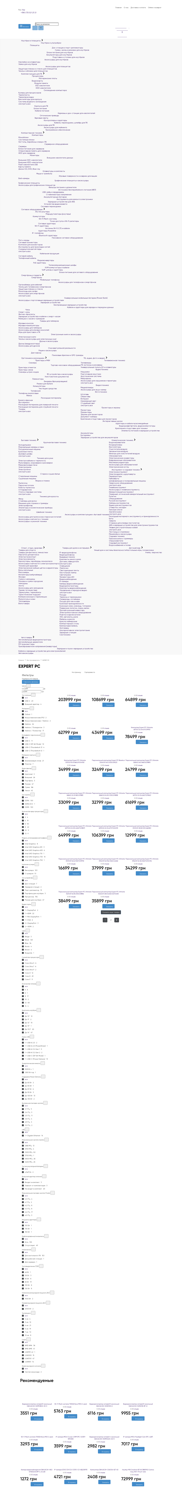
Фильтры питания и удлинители (47, 187)
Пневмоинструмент (117, 487)
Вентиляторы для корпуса (30, 99)
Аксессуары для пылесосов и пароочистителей (39, 517)
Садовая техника (116, 536)
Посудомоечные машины (29, 449)
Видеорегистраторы (69, 586)
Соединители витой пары (29, 249)
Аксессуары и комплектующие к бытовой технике (63, 514)
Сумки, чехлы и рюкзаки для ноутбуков (53, 50)
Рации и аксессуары (37, 350)
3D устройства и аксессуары (45, 374)
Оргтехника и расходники (31, 358)
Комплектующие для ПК (30, 74)
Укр (23, 10)
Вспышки (85, 399)
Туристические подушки (29, 594)
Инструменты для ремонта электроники (55, 199)
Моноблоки (23, 137)
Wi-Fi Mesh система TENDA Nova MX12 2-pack (70, 1404)
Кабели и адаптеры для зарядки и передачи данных (66, 307)
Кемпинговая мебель (69, 626)
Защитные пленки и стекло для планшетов (37, 69)
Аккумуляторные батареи (42, 197)
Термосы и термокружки (70, 597)
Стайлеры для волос (27, 501)
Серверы (22, 146)
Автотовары (25, 637)
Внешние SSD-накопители (30, 160)
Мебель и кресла (67, 619)
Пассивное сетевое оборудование (50, 238)
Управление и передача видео (73, 590)
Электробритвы (25, 505)
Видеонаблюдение (68, 579)
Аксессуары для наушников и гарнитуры (98, 381)
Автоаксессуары (25, 653)
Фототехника (94, 392)
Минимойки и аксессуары (120, 534)
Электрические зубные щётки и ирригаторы (38, 568)
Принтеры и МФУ (34, 360)
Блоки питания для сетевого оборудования (58, 272)
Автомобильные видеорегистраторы (34, 640)
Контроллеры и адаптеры (42, 120)
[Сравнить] (143, 877)
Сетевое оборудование (30, 209)
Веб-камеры (23, 178)
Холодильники (24, 445)
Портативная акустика (91, 374)
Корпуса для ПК (33, 106)
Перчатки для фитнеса (28, 555)
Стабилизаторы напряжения (44, 194)
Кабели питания (33, 111)
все (26, 698)
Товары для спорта (27, 550)
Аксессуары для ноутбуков (43, 60)
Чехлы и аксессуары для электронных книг (37, 339)
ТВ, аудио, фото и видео (93, 358)
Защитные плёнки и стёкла (30, 289)
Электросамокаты (26, 559)
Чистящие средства (37, 388)
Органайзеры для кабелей (30, 285)
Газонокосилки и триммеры (121, 538)
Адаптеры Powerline (37, 231)
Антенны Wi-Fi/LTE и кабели (44, 228)
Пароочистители (26, 485)
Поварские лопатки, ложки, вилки (74, 608)
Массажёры (23, 572)
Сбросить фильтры (30, 682)
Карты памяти (24, 167)
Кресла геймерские (68, 621)
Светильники (65, 575)
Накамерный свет (88, 401)
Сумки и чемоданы (26, 579)
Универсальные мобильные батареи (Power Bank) (63, 298)
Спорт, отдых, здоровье (30, 548)
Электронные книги (27, 337)
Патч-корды (23, 240)
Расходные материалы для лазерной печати (38, 405)
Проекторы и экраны (100, 408)
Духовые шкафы (25, 454)
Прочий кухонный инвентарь (72, 610)
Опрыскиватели (116, 541)
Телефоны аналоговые (28, 393)
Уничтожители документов (43, 377)
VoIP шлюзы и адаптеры (40, 270)
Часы (24, 310)
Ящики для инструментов (120, 505)
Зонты (21, 586)
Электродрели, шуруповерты (122, 474)
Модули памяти (33, 83)
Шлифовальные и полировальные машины (127, 481)
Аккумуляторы (87, 433)
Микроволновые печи (27, 465)
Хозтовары (64, 628)
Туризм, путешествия (27, 590)
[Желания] (141, 877)
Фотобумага (23, 402)
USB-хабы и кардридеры (41, 192)
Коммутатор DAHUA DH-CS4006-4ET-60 (104, 1470)
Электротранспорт (27, 557)
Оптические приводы (38, 115)
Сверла (112, 521)
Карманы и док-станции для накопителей (56, 113)
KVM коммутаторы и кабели (43, 267)
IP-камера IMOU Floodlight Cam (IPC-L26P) (138, 1437)
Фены (20, 499)
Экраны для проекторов (91, 414)
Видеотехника (95, 385)
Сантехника (65, 635)
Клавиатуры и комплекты (41, 171)
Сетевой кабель (25, 256)
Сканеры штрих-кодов (28, 372)
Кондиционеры (115, 445)
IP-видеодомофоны (68, 552)
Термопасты (24, 95)
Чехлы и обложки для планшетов (32, 71)
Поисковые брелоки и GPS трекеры (50, 355)
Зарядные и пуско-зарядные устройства (55, 648)
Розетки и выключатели (70, 615)
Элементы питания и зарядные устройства (120, 431)
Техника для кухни (35, 458)
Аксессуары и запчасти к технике (33, 519)
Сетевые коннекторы (27, 242)
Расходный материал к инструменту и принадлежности (134, 516)
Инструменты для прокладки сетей (34, 247)
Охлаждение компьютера (42, 90)
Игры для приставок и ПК (29, 332)
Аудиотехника (94, 369)
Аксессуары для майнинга (42, 127)
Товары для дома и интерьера (75, 548)
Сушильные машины (27, 478)
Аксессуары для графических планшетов (36, 185)
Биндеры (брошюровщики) (42, 381)
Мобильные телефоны (39, 280)
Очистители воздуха (118, 449)
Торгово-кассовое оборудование (49, 365)
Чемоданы (23, 583)
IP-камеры (64, 581)
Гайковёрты (114, 478)
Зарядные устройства (39, 302)
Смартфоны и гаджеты (30, 275)
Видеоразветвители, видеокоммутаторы (118, 426)
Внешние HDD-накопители (30, 162)
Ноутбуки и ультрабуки (39, 43)
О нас (126, 7)
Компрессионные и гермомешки (32, 597)
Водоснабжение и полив (119, 545)
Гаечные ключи (115, 510)
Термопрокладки (26, 97)
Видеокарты (30, 81)
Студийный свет (88, 403)
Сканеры (27, 363)
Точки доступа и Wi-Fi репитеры (48, 221)
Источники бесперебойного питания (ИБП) (57, 190)
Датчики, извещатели (69, 561)
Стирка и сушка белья (39, 474)
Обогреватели (115, 456)
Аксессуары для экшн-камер (93, 390)
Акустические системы (91, 376)
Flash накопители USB (28, 164)
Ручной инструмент (117, 501)
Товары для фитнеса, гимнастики (33, 552)
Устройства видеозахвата (42, 204)
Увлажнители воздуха (118, 451)
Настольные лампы (68, 572)
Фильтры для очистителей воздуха (124, 453)
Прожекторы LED (67, 577)
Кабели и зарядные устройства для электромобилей (41, 651)
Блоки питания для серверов (31, 149)
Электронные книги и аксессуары (49, 334)
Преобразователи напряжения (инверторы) (37, 646)
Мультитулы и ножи (26, 599)
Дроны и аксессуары (38, 341)
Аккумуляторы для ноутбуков (45, 55)
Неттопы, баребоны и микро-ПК (32, 142)
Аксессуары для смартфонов (31, 293)
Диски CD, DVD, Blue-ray (29, 169)
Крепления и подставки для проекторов (99, 419)
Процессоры (30, 76)
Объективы (85, 396)
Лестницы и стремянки (119, 532)
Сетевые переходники (39, 206)
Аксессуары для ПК (36, 125)
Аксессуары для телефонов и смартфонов (57, 282)
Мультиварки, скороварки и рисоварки (35, 463)
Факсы (25, 395)
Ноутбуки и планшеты (29, 41)
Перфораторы (115, 476)
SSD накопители (34, 85)
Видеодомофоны (67, 555)
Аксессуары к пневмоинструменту (124, 490)
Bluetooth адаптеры (37, 235)
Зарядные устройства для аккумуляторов (99, 437)
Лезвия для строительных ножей (123, 527)
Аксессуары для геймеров (30, 328)
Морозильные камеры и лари (31, 447)
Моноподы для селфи (27, 291)
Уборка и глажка (34, 481)
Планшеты (28, 45)
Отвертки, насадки (117, 507)
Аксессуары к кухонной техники (32, 521)
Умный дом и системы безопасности (93, 550)
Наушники (85, 372)
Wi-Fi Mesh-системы (37, 219)
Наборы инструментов (119, 503)
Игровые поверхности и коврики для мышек (57, 176)
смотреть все (24, 104)
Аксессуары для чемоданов (30, 588)
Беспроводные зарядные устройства (52, 305)
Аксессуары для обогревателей (123, 465)
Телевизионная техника (103, 360)
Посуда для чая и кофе (70, 601)
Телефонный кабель (27, 258)
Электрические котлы (119, 467)
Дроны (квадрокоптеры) (29, 344)
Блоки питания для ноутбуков (45, 52)
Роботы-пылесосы (26, 487)
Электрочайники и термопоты (32, 460)
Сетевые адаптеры (37, 223)
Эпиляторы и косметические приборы (35, 508)
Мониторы (28, 155)
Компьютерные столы (69, 623)
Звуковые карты (33, 118)
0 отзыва (73, 695)
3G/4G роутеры (34, 212)
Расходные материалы (39, 398)
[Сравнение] (116, 22)
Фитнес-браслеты (26, 314)
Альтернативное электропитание (75, 630)
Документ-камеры (89, 417)
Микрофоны (86, 378)
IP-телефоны (31, 233)
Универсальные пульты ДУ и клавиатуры (98, 367)
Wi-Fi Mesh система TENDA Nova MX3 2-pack (37, 1437)
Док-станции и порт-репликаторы (50, 48)
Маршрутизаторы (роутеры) (44, 214)
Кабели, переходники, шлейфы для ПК (53, 123)
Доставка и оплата (138, 7)
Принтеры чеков (25, 370)
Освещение (65, 566)
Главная (118, 7)
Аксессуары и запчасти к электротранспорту (39, 563)
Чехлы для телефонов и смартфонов (34, 287)
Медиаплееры (87, 387)
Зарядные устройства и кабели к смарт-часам (39, 316)
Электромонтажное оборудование (75, 612)
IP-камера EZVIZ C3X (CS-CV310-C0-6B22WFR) (70, 1470)
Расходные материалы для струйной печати (38, 407)
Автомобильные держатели (30, 642)
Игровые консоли (26, 323)
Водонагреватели (117, 442)
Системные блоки (26, 140)
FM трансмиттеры (26, 644)
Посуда (63, 595)
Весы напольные (25, 570)
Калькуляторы (31, 386)
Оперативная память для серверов (34, 151)
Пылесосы (22, 483)
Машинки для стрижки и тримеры (33, 503)
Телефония (29, 391)
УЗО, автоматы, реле (69, 617)
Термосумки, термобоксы (29, 592)
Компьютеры (30, 135)
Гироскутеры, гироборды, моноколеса (35, 561)
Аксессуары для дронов (29, 346)
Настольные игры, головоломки (140, 550)
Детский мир (133, 548)
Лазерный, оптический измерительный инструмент (131, 494)
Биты (111, 518)
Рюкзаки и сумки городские (30, 581)
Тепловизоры (24, 601)
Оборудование (115, 498)
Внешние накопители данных (45, 158)
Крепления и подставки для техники (114, 428)
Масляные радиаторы (119, 462)
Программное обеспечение (44, 130)
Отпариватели (25, 490)
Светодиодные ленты (69, 570)
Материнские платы (37, 78)
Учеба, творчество (144, 552)
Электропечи (24, 469)
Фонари (21, 577)
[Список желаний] (116, 20)
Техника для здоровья (28, 566)
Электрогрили (24, 467)
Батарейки (85, 435)
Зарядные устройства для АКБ (46, 202)
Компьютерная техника (30, 133)
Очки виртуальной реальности (47, 348)
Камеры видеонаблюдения (71, 584)
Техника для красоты (38, 496)
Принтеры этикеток (27, 367)
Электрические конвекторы (121, 458)
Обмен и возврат (154, 7)
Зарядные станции (68, 632)
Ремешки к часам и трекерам (31, 319)
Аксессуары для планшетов (44, 66)
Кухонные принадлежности (72, 603)
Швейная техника (35, 512)
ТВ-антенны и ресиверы (91, 365)
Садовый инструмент (118, 543)
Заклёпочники (115, 512)
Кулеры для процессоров (29, 93)
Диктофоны (29, 353)
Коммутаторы (31, 216)
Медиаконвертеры (36, 260)
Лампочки (64, 568)
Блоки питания (32, 108)
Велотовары (23, 603)
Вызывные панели (67, 557)
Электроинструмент (118, 472)
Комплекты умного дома (70, 559)
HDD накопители (34, 88)
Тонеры (21, 409)
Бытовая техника (27, 440)
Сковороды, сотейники (70, 599)
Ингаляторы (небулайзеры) (30, 575)
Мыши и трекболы (35, 173)
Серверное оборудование (43, 144)
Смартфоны (30, 277)
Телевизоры (86, 363)
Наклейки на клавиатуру (29, 62)
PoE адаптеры (32, 263)
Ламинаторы (31, 379)
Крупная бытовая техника (42, 442)
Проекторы (86, 410)
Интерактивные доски (101, 421)
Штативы (85, 394)
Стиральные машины (27, 476)
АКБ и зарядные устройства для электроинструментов (133, 525)
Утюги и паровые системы (30, 492)
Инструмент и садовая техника (124, 470)
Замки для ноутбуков (27, 64)
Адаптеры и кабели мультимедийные (114, 423)
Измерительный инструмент (121, 492)
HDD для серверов (26, 153)
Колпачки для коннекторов (30, 245)
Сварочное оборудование (121, 483)
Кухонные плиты (25, 451)
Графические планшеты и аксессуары (53, 180)
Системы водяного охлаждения (32, 102)
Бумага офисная (25, 400)
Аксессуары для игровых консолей (33, 330)
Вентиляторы (115, 447)
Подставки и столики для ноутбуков (51, 57)
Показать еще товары (110, 912)
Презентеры (86, 412)
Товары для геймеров (38, 321)
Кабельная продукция (38, 253)
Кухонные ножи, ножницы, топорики (75, 606)
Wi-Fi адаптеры (33, 226)
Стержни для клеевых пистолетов (124, 523)
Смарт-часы (24, 312)
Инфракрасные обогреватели (122, 460)
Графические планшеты (29, 183)
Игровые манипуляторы (28, 325)
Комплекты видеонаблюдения (73, 588)
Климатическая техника (121, 440)
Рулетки (112, 496)
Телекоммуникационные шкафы (47, 265)
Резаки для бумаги (35, 384)
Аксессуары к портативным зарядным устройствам (41, 300)
